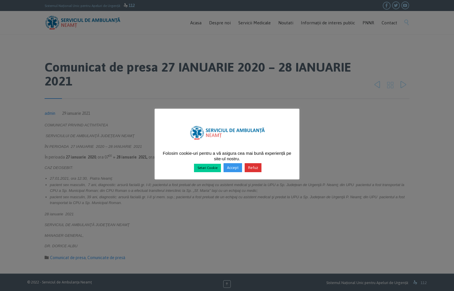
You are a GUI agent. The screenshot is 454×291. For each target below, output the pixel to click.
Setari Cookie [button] (207, 168)
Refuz (253, 167)
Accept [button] (233, 167)
